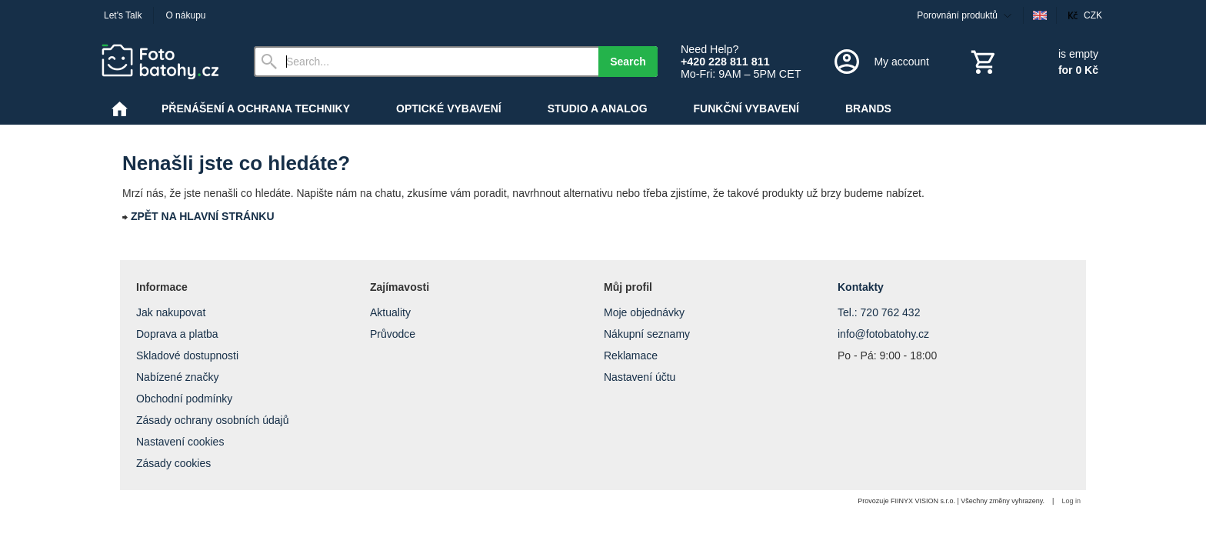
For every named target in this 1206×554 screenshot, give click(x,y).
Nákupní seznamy (647, 334)
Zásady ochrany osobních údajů (212, 420)
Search (628, 61)
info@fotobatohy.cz (883, 334)
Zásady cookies (173, 463)
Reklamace (631, 355)
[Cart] (1033, 61)
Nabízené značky (177, 377)
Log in (1071, 501)
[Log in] (880, 61)
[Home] (165, 61)
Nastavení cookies (180, 442)
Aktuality (390, 312)
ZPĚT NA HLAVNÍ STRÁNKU (203, 216)
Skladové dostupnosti (187, 355)
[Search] (426, 61)
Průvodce (392, 334)
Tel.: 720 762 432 (879, 312)
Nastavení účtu (639, 377)
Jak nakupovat (170, 312)
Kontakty (861, 287)
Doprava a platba (177, 334)
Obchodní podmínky (184, 398)
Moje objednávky (644, 312)
